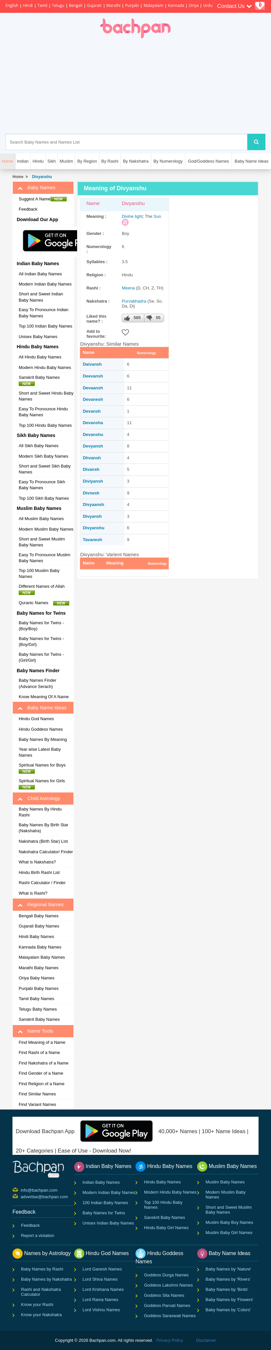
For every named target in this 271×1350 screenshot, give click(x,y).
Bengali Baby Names (38, 915)
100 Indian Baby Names (105, 1202)
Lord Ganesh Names (102, 1269)
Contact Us (234, 6)
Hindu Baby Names (162, 1181)
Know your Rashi (37, 1304)
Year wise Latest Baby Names (40, 752)
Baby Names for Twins (104, 1212)
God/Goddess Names (208, 161)
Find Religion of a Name (41, 1083)
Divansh (91, 469)
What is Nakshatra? (37, 861)
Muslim (66, 161)
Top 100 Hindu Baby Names (45, 425)
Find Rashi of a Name (39, 1052)
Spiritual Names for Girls (44, 783)
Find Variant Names (37, 1104)
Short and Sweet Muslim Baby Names (42, 542)
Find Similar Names (37, 1093)
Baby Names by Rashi (42, 1269)
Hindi (28, 5)
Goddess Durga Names (166, 1274)
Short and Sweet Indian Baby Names (41, 297)
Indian (23, 161)
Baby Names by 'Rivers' (228, 1279)
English (12, 5)
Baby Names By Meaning (43, 739)
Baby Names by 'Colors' (228, 1309)
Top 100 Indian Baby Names (45, 326)
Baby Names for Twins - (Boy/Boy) (41, 625)
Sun (157, 216)
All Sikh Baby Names (38, 445)
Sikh (52, 161)
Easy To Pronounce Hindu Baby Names (43, 412)
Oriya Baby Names (36, 977)
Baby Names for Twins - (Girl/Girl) (41, 657)
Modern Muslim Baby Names (46, 529)
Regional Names (41, 904)
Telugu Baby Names (38, 1009)
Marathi (113, 5)
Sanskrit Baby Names (41, 380)
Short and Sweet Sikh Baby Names (45, 469)
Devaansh (93, 387)
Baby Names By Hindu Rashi (40, 812)
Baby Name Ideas (251, 161)
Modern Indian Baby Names (45, 284)
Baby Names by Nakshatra (46, 1279)
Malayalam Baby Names (42, 957)
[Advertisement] (164, 86)
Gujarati (94, 5)
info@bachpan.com (21, 1190)
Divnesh (91, 493)
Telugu (58, 5)
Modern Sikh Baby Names (43, 456)
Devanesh (93, 399)
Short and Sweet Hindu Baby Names (46, 396)
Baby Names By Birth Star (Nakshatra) (43, 828)
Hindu (38, 161)
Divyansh (92, 516)
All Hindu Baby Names (40, 357)
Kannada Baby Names (40, 947)
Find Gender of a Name (41, 1073)
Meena (128, 288)
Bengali (75, 5)
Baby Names (36, 188)
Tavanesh (92, 539)
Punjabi (132, 5)
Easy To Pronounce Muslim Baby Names (44, 557)
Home (17, 176)
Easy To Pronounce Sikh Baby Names (42, 485)
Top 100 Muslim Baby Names (39, 573)
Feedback (28, 209)
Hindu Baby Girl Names (166, 1227)
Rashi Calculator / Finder (42, 882)
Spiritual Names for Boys (44, 768)
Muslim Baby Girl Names (229, 1232)
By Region (87, 161)
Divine (128, 216)
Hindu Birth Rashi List (39, 872)
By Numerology (168, 161)
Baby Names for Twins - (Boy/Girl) (41, 641)
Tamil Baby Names (36, 998)
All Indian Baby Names (40, 273)
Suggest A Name (43, 199)
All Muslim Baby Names (41, 518)
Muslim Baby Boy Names (229, 1222)
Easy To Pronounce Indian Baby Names (44, 312)
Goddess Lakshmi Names (168, 1285)
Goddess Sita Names (164, 1295)
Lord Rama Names (100, 1299)
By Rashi (109, 161)
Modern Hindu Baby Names (45, 367)
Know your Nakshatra (41, 1314)
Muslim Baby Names (225, 1181)
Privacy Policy (169, 1340)
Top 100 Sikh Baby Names (44, 498)
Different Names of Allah (43, 589)
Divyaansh (93, 504)
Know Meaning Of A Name (44, 696)
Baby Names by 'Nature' (228, 1269)
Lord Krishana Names (103, 1289)
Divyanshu (41, 176)
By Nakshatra (136, 161)
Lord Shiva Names (100, 1279)
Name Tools (35, 1031)
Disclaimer (206, 1340)
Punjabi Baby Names (38, 988)
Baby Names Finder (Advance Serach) (37, 683)
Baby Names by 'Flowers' (230, 1299)
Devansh (91, 411)
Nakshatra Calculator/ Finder (46, 851)
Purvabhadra (134, 301)
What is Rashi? (33, 893)
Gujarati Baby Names (39, 926)
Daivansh (92, 364)
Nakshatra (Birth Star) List (43, 841)
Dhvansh (92, 457)
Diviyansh (93, 481)
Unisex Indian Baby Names (108, 1223)
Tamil (42, 5)
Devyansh (93, 446)
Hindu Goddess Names (41, 729)
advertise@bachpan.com (21, 1196)
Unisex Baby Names (38, 336)
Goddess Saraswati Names (170, 1315)
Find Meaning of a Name (42, 1042)
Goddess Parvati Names (167, 1305)
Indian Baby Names (101, 1182)
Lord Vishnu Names (101, 1309)
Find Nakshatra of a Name (44, 1063)
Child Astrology (39, 798)
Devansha (93, 422)
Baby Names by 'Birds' (227, 1289)
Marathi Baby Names (38, 967)
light (139, 216)
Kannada (176, 5)
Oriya (193, 5)
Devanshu (93, 434)
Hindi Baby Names (36, 936)
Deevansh (93, 376)
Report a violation (37, 1235)
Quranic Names (44, 603)
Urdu (207, 5)
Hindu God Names (36, 718)
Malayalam (153, 5)
